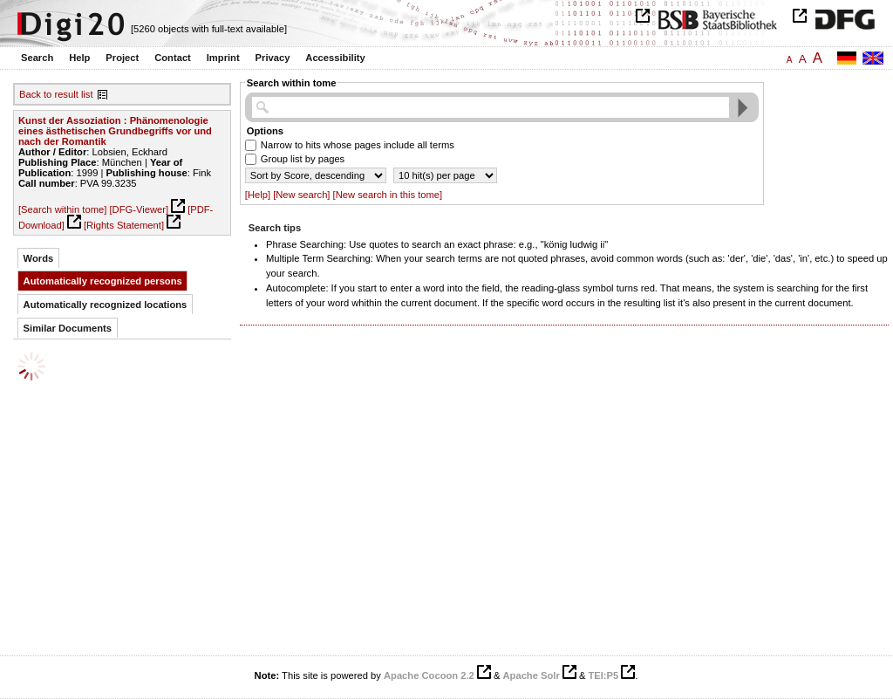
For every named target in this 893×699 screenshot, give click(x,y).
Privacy (273, 57)
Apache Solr (531, 675)
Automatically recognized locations (105, 304)
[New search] (301, 194)
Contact (172, 57)
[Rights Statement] (124, 225)
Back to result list (56, 94)
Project (122, 57)
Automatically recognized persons (103, 281)
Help (79, 57)
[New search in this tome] (388, 194)
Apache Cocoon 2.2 (429, 675)
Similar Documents (68, 328)
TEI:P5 (603, 675)
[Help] (257, 194)
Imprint (223, 57)
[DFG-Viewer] (138, 209)
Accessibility (335, 57)
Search (37, 57)
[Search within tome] (62, 209)
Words (39, 258)
